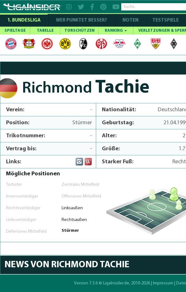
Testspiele (165, 20)
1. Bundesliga (24, 20)
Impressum (163, 283)
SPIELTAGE (15, 31)
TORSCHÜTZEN (79, 31)
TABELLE (45, 31)
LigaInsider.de (116, 283)
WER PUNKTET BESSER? (81, 20)
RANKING (116, 31)
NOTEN (130, 20)
